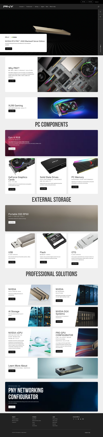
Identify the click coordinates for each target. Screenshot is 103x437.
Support (42, 6)
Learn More (12, 81)
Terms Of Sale (55, 425)
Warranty (54, 424)
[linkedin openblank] (81, 419)
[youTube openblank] (78, 419)
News (47, 6)
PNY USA (83, 1)
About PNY (34, 418)
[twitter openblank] (76, 419)
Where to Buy (53, 6)
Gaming (36, 6)
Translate (96, 1)
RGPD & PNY (55, 422)
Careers (33, 424)
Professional (29, 6)
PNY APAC (90, 1)
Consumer (21, 6)
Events (33, 422)
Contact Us (14, 422)
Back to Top (87, 432)
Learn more (8, 48)
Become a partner (15, 420)
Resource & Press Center (36, 420)
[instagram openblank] (83, 419)
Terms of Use (55, 420)
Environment (34, 425)
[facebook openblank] (73, 419)
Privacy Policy (55, 418)
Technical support (15, 418)
